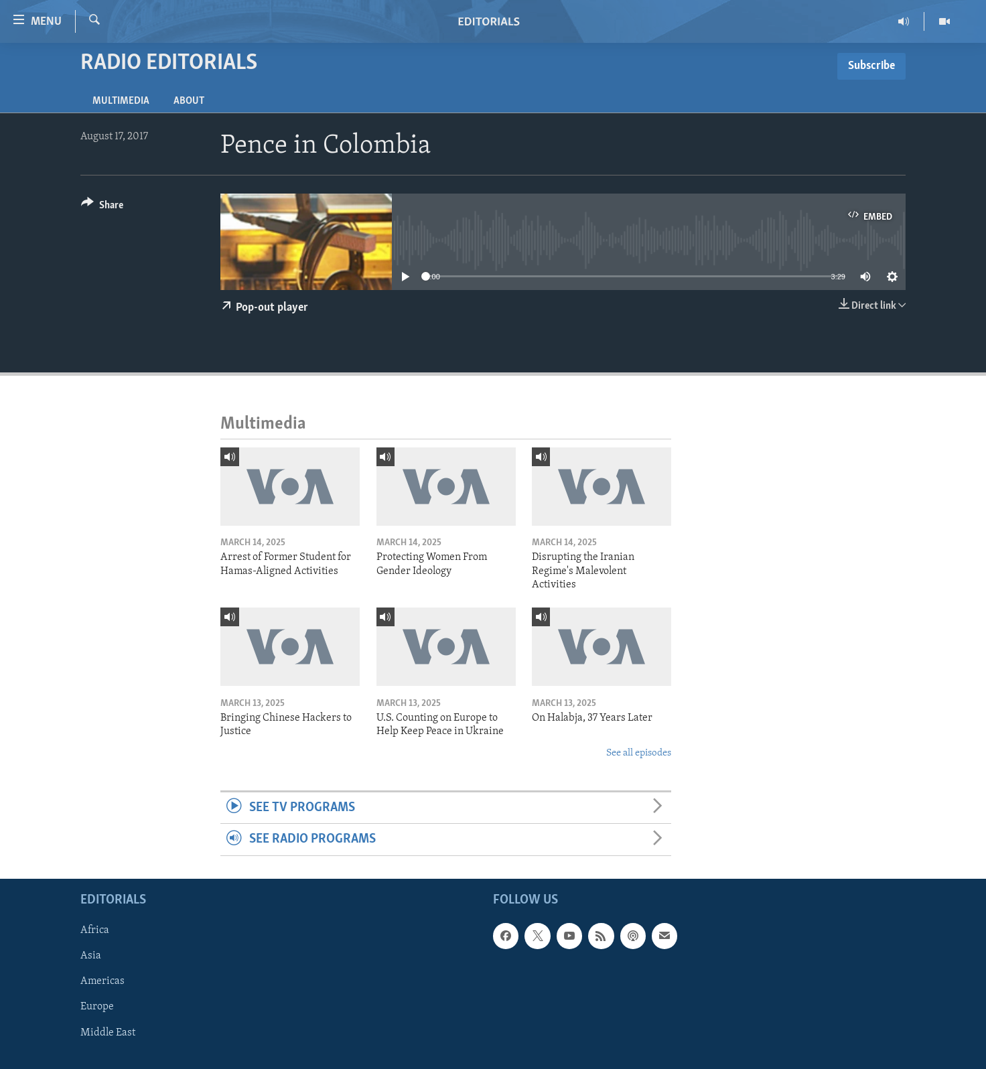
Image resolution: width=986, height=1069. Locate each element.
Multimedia (120, 101)
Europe (97, 1006)
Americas (102, 981)
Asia (90, 955)
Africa (94, 930)
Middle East (107, 1032)
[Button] (102, 207)
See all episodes (638, 753)
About (188, 101)
